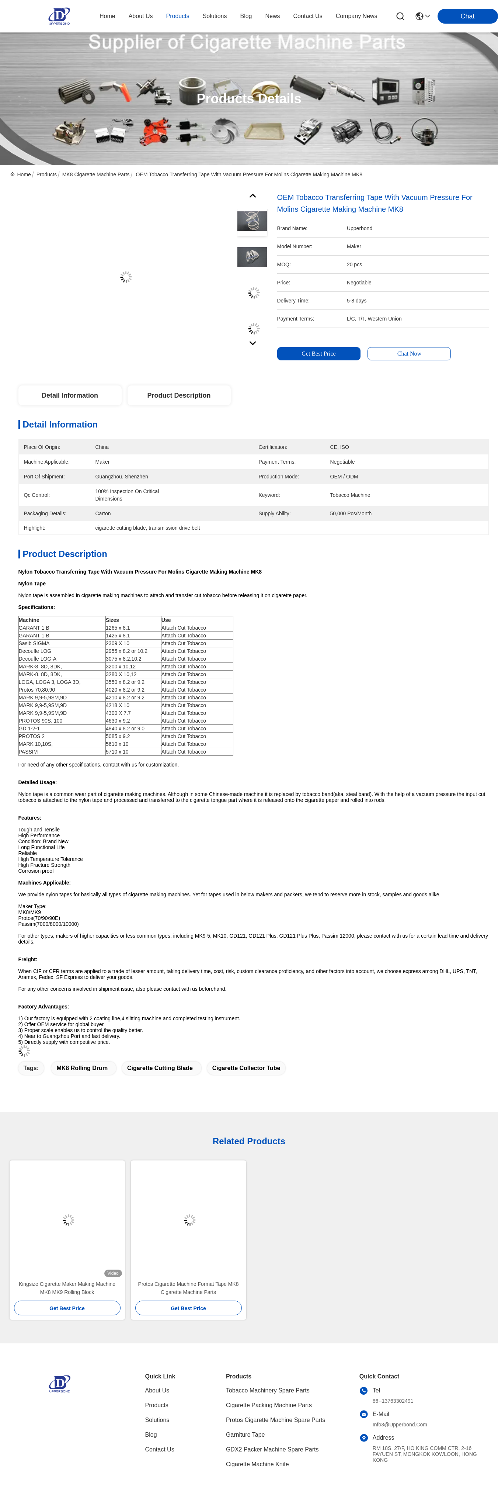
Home (107, 16)
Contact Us (159, 1449)
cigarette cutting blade (160, 1068)
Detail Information (70, 395)
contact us (308, 16)
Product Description (178, 395)
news (272, 16)
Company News (356, 16)
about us (141, 16)
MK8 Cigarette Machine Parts (96, 174)
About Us (157, 1390)
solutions (215, 16)
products (177, 16)
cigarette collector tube (246, 1068)
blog (246, 16)
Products (46, 174)
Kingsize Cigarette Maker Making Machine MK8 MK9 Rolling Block (67, 1288)
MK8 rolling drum (82, 1068)
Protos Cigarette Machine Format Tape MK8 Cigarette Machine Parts (188, 1288)
